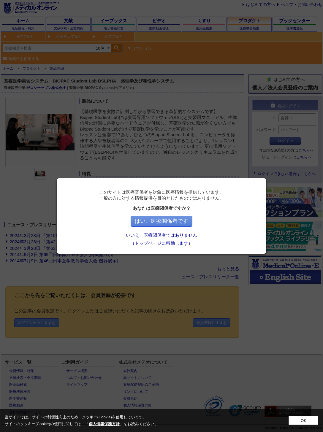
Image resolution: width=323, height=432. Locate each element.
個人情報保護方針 (104, 424)
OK (303, 420)
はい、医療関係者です (161, 221)
